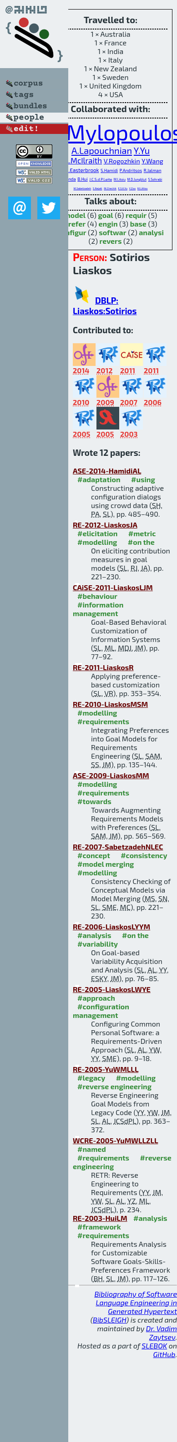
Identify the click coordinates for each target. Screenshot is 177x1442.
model (75, 215)
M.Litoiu (120, 179)
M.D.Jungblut (137, 179)
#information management (98, 608)
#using (143, 479)
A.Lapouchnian (101, 150)
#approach (96, 997)
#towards (94, 801)
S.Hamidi (109, 170)
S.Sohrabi (155, 179)
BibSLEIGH (109, 1319)
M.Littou (142, 188)
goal (105, 215)
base (138, 223)
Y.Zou (132, 188)
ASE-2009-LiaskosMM (111, 775)
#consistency (144, 855)
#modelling (97, 542)
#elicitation (97, 533)
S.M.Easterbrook (79, 170)
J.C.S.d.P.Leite (100, 179)
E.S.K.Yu (122, 188)
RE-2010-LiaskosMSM (110, 704)
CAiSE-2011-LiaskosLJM (113, 587)
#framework (99, 1226)
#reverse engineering (114, 1086)
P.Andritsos (131, 170)
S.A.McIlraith (80, 160)
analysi (151, 232)
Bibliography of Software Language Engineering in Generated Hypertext (135, 1302)
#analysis (94, 935)
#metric (142, 533)
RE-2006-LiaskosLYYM (111, 926)
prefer (75, 223)
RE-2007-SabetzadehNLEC (118, 846)
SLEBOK (154, 1345)
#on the (141, 542)
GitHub (164, 1354)
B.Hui (82, 179)
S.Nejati (97, 188)
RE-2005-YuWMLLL (105, 1069)
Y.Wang (152, 161)
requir (136, 215)
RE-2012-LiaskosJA (105, 524)
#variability (97, 943)
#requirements (103, 721)
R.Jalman (153, 170)
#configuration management (101, 1010)
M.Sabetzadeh (82, 188)
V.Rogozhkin (122, 161)
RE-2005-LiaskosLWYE (112, 989)
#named (91, 1149)
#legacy (91, 1077)
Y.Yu (142, 150)
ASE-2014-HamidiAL (107, 470)
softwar (112, 232)
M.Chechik (110, 188)
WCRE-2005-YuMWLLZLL (115, 1140)
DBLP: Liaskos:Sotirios (105, 305)
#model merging (105, 863)
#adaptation (99, 479)
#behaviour (97, 596)
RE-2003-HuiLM (100, 1218)
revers (111, 241)
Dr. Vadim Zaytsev (161, 1332)
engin (108, 223)
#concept (93, 855)
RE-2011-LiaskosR (103, 667)
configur (71, 232)
